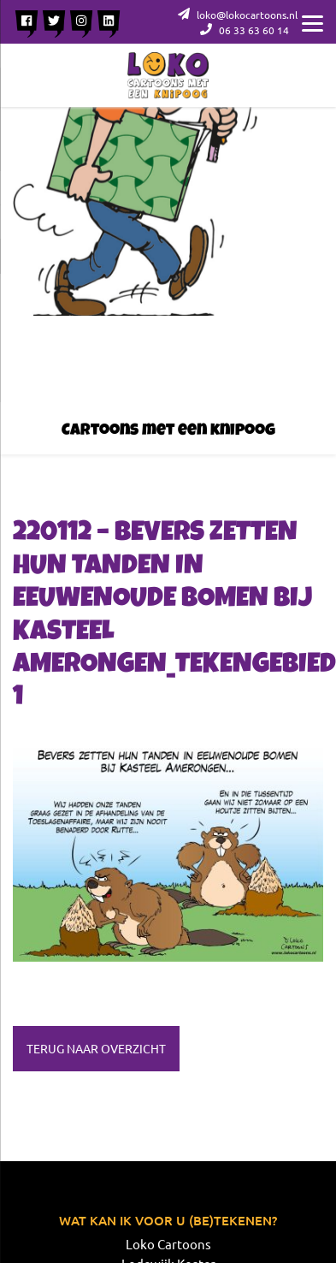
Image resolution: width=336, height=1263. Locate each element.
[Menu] (312, 21)
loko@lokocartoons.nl (238, 14)
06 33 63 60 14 (244, 30)
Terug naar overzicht (96, 1048)
